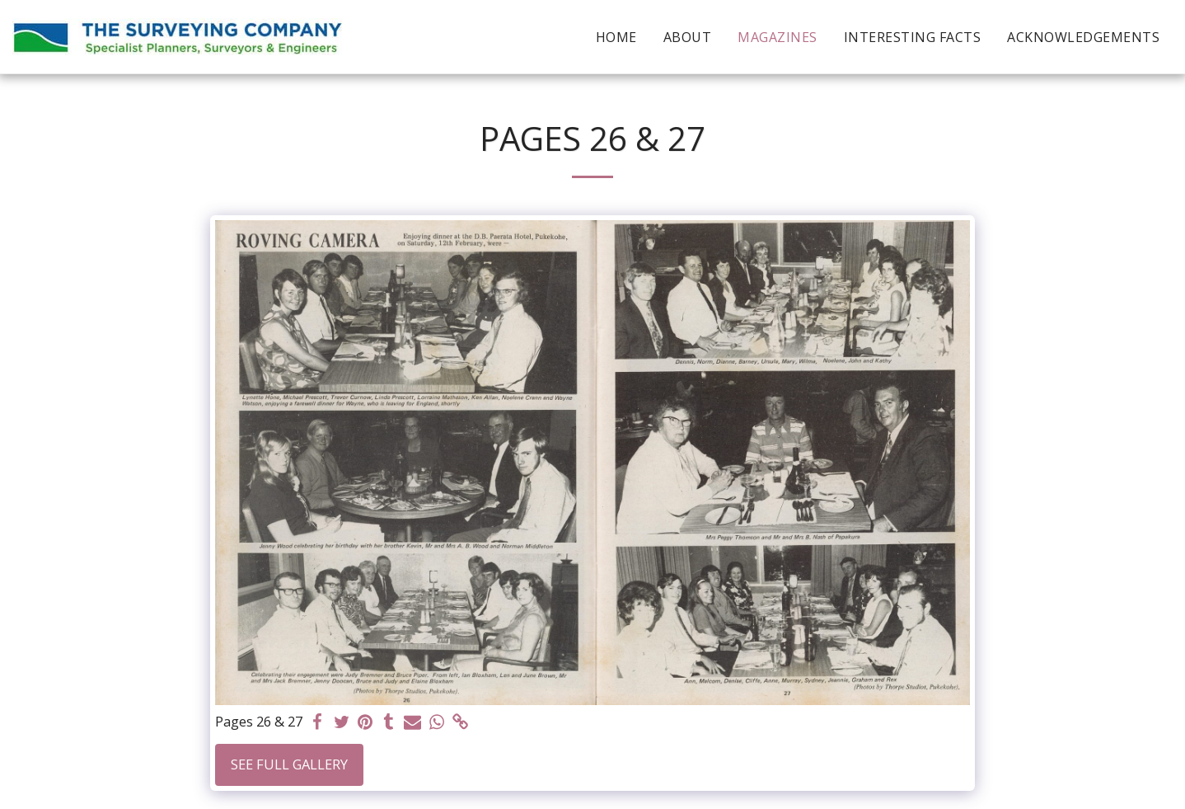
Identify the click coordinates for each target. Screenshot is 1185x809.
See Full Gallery (289, 764)
